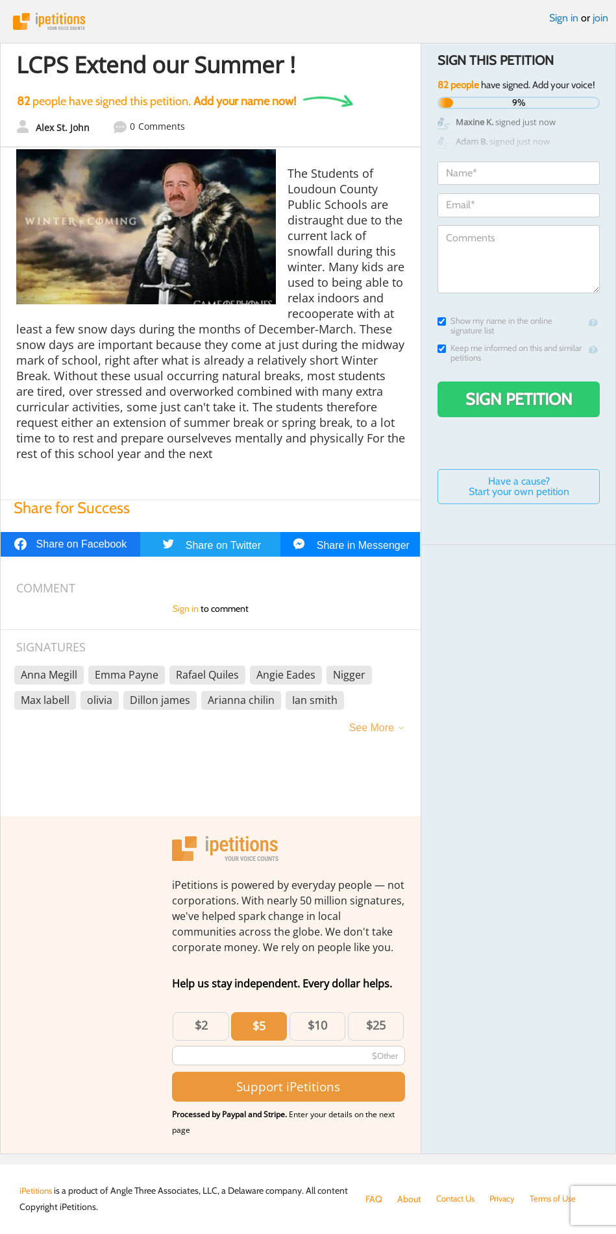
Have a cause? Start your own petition (519, 486)
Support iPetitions (288, 1086)
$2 (201, 1025)
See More (371, 727)
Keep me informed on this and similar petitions (509, 353)
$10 (317, 1025)
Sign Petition (519, 399)
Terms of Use (562, 1199)
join (600, 18)
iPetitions (308, 21)
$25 (376, 1025)
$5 (259, 1026)
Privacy (508, 1199)
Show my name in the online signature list (494, 325)
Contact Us (458, 1199)
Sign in (563, 18)
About (409, 1199)
